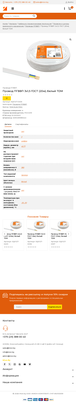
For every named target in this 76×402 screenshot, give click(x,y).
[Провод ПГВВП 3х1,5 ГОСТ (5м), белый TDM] (36, 226)
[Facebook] (5, 364)
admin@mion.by (9, 356)
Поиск (34, 16)
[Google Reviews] (20, 364)
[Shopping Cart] (70, 8)
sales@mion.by (9, 348)
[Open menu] (64, 8)
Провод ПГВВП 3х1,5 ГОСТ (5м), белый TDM (36, 236)
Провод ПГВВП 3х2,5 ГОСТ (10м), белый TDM (60, 236)
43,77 (23, 146)
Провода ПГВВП (10, 88)
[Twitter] (10, 364)
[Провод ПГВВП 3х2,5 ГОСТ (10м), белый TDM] (60, 226)
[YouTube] (25, 364)
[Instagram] (15, 364)
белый (24, 182)
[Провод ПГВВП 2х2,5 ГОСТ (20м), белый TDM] (13, 226)
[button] (70, 40)
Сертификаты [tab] (21, 124)
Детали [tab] (8, 124)
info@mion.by (8, 352)
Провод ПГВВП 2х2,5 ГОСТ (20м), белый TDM (13, 236)
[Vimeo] (30, 364)
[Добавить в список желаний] (7, 98)
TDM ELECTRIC (16, 107)
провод (24, 175)
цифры (24, 141)
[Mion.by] (6, 8)
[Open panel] (13, 9)
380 (22, 167)
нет (22, 131)
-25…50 (24, 203)
